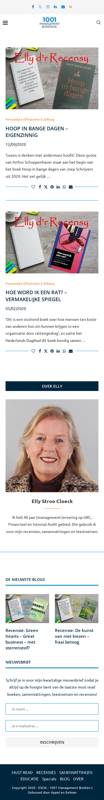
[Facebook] (33, 6)
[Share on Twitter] (46, 186)
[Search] (98, 22)
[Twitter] (40, 6)
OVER (78, 778)
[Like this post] (33, 186)
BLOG (65, 778)
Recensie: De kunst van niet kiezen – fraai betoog (74, 636)
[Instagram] (47, 6)
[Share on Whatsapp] (64, 186)
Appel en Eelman (64, 792)
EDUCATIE (30, 778)
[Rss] (70, 6)
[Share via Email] (71, 186)
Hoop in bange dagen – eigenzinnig (37, 131)
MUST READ (22, 772)
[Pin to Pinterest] (52, 186)
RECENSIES (46, 772)
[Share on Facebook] (40, 186)
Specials (49, 778)
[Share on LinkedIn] (58, 186)
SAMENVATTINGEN (75, 772)
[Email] (63, 6)
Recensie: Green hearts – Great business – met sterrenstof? (22, 639)
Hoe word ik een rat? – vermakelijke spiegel (36, 295)
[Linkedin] (55, 6)
